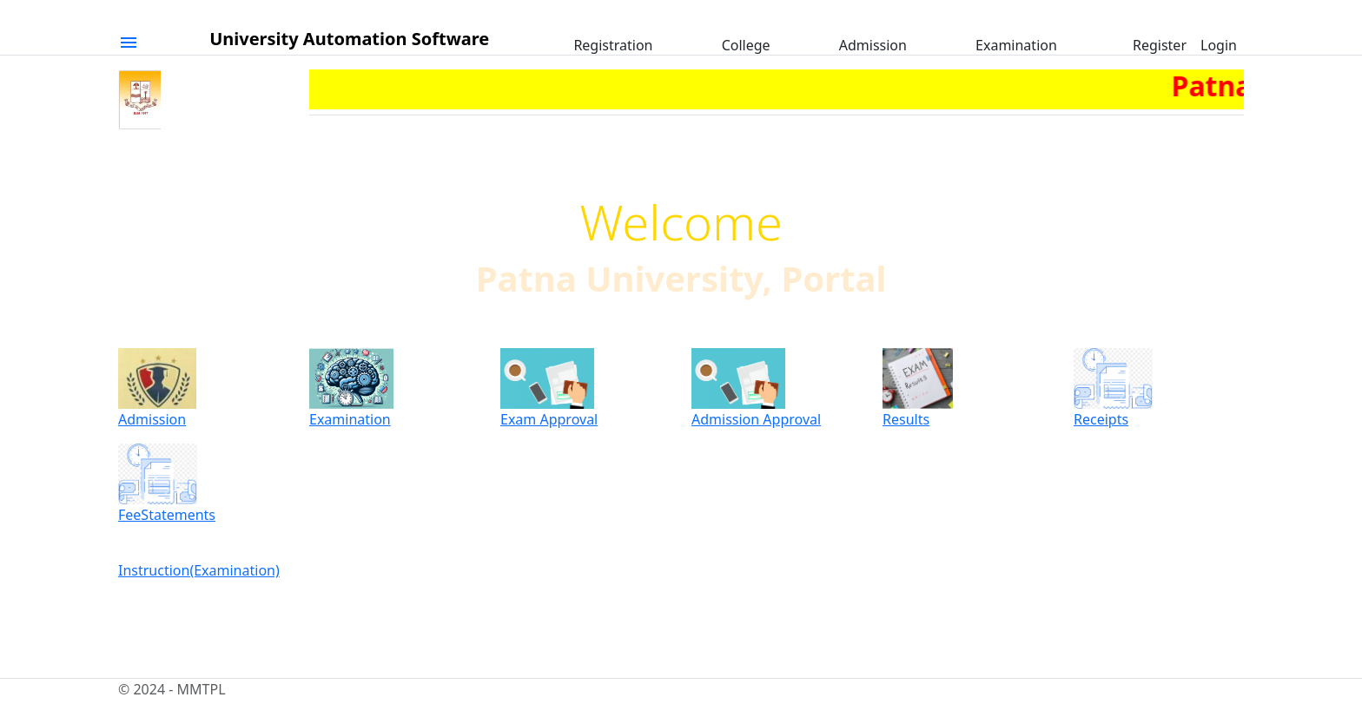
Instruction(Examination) (199, 570)
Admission (873, 45)
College (746, 45)
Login (1218, 45)
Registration (612, 45)
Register (1160, 45)
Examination (1016, 45)
